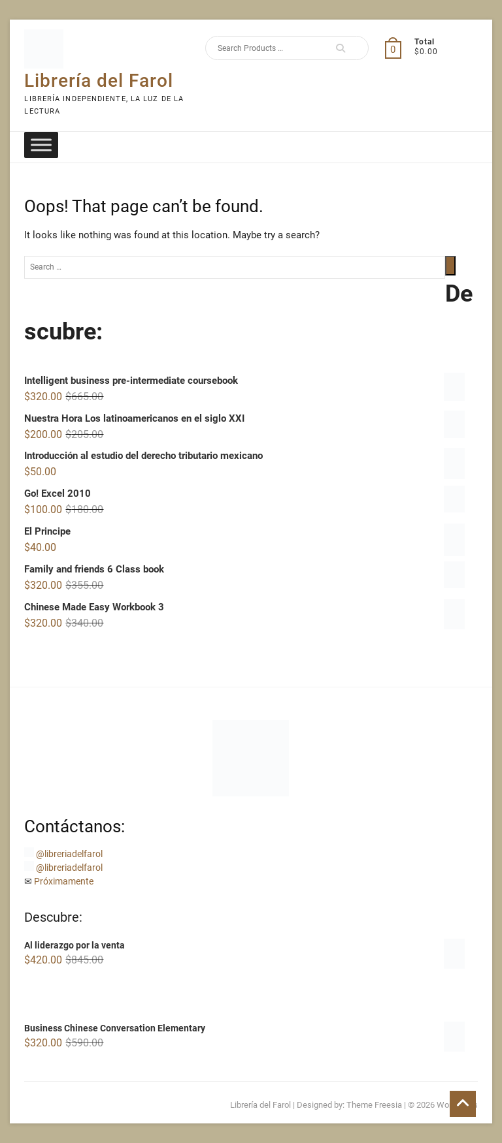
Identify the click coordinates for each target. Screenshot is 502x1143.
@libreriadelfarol (69, 854)
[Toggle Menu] (41, 144)
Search (340, 48)
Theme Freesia (374, 1105)
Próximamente (63, 881)
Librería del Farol (98, 80)
